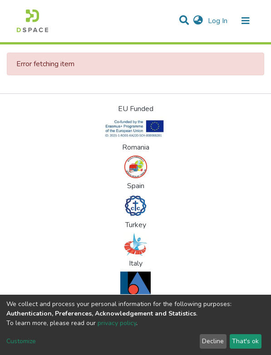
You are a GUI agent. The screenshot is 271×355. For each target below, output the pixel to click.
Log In (218, 21)
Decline (213, 341)
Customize (21, 341)
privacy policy (117, 323)
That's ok (245, 341)
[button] (198, 20)
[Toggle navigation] (245, 21)
